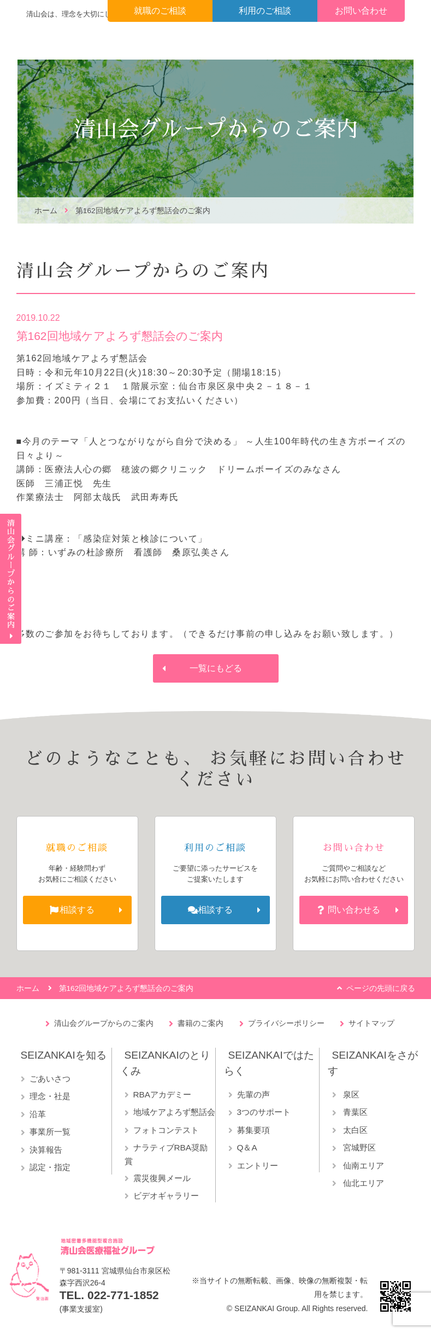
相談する (77, 909)
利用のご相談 (265, 10)
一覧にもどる (216, 668)
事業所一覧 (49, 1131)
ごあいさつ (49, 1078)
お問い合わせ (361, 10)
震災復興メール (162, 1178)
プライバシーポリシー (286, 1023)
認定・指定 (49, 1167)
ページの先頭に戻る (380, 988)
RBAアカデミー (162, 1094)
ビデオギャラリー (166, 1195)
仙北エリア (362, 1183)
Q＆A (247, 1147)
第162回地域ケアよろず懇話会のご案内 (142, 211)
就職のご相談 (160, 10)
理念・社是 (49, 1096)
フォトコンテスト (166, 1130)
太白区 (354, 1130)
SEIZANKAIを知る (64, 1055)
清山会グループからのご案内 (103, 1023)
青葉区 (354, 1112)
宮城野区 (358, 1147)
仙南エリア (362, 1165)
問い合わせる (354, 909)
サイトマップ (371, 1023)
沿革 (37, 1114)
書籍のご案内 (200, 1023)
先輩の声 (253, 1094)
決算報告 (45, 1149)
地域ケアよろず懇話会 (174, 1112)
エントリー (257, 1165)
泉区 (350, 1094)
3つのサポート (264, 1112)
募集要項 (253, 1130)
